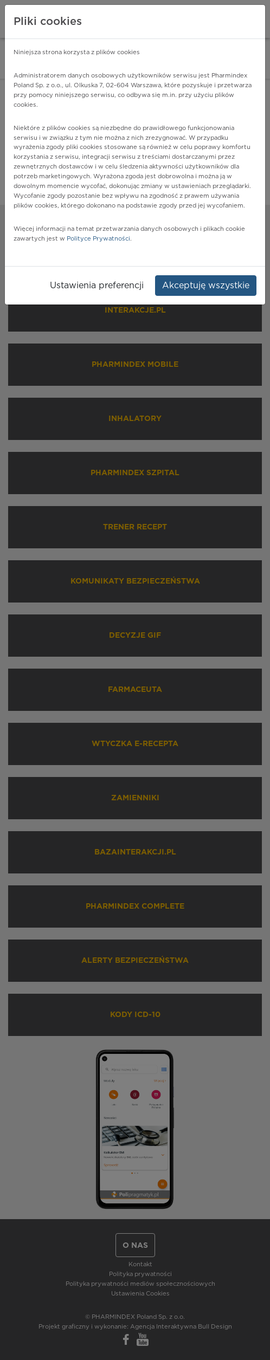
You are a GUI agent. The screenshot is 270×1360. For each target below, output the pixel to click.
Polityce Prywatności (98, 239)
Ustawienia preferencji (97, 285)
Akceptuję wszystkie (205, 285)
